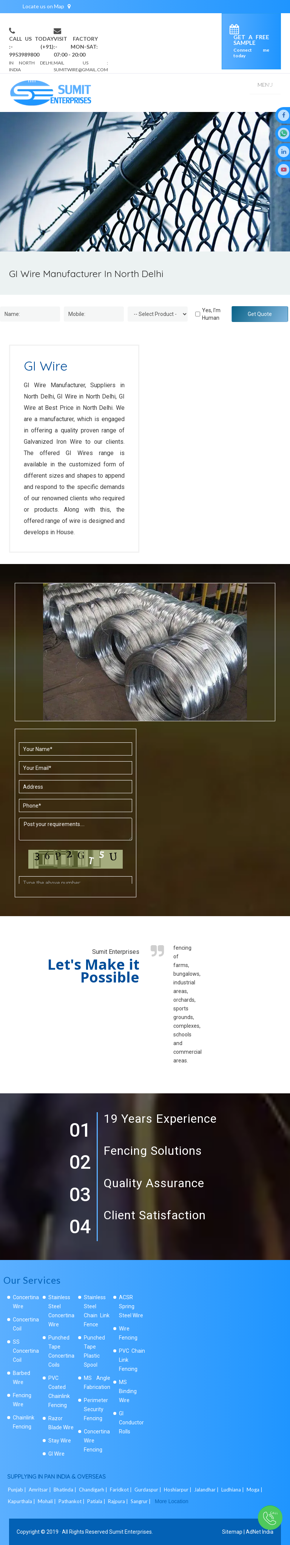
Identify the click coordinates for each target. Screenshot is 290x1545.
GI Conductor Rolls (131, 1422)
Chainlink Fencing (23, 1422)
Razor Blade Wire (61, 1422)
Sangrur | (141, 1501)
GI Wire (56, 1454)
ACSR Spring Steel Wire (131, 1306)
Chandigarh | (93, 1490)
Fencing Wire (22, 1399)
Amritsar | (40, 1490)
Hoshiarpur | (178, 1490)
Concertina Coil (26, 1324)
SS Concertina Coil (26, 1351)
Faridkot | (121, 1490)
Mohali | (47, 1501)
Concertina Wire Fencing (97, 1441)
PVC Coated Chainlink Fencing (59, 1391)
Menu (265, 84)
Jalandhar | (207, 1490)
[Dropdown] (158, 314)
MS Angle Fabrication (97, 1382)
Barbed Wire (21, 1377)
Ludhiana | (233, 1490)
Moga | (255, 1490)
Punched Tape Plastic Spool (94, 1351)
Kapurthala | (22, 1501)
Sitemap (232, 1532)
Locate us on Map (47, 6)
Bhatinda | (65, 1490)
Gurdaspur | (148, 1490)
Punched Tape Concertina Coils (61, 1351)
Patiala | (96, 1501)
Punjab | (17, 1490)
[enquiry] (236, 30)
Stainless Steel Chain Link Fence (97, 1310)
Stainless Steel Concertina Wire (61, 1310)
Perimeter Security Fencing (96, 1409)
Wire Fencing (128, 1333)
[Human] (197, 314)
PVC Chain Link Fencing (132, 1360)
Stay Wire (59, 1441)
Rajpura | (118, 1501)
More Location (171, 1501)
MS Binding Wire (128, 1391)
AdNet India (259, 1532)
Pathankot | (72, 1501)
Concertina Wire (26, 1301)
